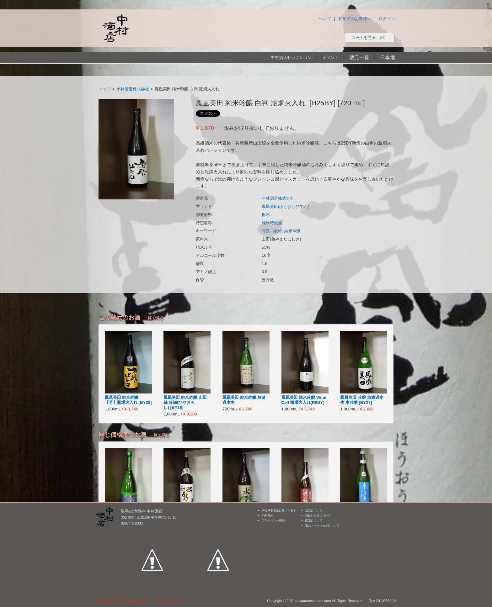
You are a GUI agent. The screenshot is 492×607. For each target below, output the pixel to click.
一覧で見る (153, 318)
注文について (313, 510)
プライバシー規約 (273, 520)
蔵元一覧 (359, 57)
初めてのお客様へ (355, 18)
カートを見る (369, 37)
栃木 (266, 214)
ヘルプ (325, 18)
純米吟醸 (292, 231)
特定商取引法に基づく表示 (279, 510)
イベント (330, 57)
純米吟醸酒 (272, 222)
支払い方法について (318, 515)
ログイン (387, 18)
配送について (313, 520)
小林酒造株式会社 (132, 89)
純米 (277, 231)
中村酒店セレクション (291, 57)
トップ (105, 89)
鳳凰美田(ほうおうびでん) (285, 206)
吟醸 (266, 231)
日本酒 (387, 57)
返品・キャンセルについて (322, 525)
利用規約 (267, 515)
